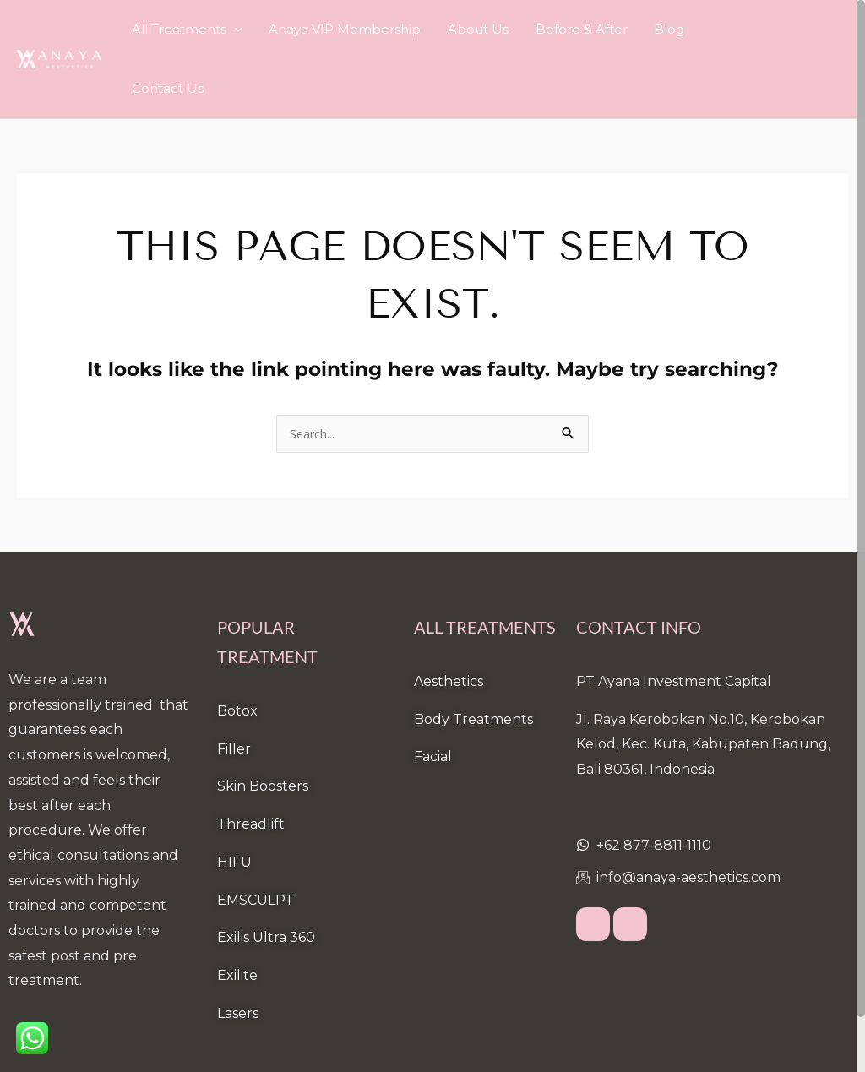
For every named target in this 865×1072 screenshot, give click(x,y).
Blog (676, 29)
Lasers (237, 955)
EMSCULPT (255, 842)
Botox (237, 653)
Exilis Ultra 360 (266, 879)
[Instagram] (630, 867)
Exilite (237, 917)
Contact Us (745, 29)
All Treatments (225, 29)
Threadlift (251, 766)
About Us (505, 29)
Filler (234, 691)
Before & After (598, 29)
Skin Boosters (262, 728)
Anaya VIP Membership (382, 29)
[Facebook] (593, 867)
